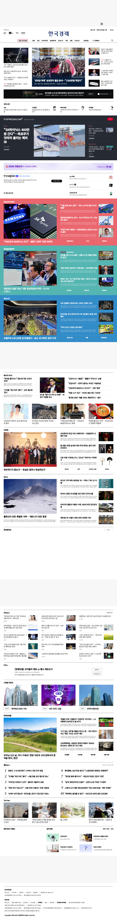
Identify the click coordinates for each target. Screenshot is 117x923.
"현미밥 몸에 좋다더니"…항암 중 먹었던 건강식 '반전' (84, 776)
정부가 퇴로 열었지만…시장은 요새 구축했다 (100, 820)
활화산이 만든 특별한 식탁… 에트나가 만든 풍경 (25, 516)
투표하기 (97, 669)
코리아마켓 (44, 41)
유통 (71, 41)
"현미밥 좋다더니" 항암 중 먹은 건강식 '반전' (18, 379)
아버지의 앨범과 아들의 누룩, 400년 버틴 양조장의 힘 (78, 505)
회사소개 (7, 892)
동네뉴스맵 (70, 338)
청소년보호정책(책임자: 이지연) (77, 902)
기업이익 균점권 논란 (95, 110)
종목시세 (86, 290)
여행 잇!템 (106, 755)
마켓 (104, 241)
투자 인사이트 (92, 144)
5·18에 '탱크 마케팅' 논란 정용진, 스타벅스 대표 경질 (107, 72)
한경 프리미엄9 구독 (102, 30)
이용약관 (52, 902)
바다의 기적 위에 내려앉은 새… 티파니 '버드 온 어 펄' (78, 481)
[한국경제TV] (11, 33)
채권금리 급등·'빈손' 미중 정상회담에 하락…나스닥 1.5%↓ (26, 290)
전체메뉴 (96, 41)
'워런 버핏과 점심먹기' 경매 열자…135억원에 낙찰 (78, 268)
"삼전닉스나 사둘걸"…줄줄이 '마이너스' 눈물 (84, 378)
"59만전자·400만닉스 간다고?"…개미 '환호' (84, 388)
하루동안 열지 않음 (104, 94)
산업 (38, 41)
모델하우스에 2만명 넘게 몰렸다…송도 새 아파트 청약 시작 (30, 338)
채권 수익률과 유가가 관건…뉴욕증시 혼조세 (52, 626)
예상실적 (69, 290)
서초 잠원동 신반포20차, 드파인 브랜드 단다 (76, 303)
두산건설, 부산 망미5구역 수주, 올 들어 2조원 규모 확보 (78, 315)
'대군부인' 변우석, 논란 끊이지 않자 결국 (15, 422)
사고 (112, 829)
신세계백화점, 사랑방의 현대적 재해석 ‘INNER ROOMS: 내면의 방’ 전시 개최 (77, 744)
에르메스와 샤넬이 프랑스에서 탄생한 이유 (75, 517)
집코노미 (60, 41)
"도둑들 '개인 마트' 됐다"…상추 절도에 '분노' (18, 391)
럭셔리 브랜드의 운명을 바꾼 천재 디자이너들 (76, 493)
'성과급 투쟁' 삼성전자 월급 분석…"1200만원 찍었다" (58, 80)
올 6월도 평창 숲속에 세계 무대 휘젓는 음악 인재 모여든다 (77, 446)
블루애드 (35, 892)
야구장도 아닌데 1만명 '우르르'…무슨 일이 (44, 422)
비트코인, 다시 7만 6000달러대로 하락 (52, 645)
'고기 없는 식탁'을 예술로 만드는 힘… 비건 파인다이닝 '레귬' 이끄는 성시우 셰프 (78, 732)
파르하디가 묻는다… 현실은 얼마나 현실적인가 (24, 469)
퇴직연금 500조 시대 (15, 708)
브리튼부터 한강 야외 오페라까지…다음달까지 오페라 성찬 (78, 434)
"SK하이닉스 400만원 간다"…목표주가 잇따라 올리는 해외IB (16, 135)
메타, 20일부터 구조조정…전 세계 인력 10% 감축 (107, 83)
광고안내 (28, 892)
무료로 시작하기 (56, 181)
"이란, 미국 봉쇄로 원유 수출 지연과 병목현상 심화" (15, 645)
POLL (6, 665)
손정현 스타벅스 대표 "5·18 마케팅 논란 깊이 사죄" (90, 655)
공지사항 (50, 829)
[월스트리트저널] (17, 33)
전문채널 (86, 41)
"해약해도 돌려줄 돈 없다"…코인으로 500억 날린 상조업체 (86, 793)
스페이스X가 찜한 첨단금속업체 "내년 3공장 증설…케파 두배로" (88, 788)
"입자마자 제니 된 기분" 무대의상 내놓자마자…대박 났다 (15, 617)
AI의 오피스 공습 (51, 708)
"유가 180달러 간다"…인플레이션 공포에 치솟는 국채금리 (16, 78)
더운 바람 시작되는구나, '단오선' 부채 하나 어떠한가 (78, 458)
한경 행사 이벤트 (9, 829)
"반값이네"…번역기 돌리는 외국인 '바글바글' (84, 383)
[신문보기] (5, 33)
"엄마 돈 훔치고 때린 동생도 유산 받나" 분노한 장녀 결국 (43, 820)
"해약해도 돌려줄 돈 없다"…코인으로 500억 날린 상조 (15, 85)
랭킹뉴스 (7, 765)
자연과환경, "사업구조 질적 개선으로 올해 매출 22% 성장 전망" (15, 626)
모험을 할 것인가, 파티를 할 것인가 (41, 111)
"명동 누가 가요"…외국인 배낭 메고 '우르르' (84, 393)
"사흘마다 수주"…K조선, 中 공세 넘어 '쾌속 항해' (107, 62)
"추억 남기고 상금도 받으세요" (71, 327)
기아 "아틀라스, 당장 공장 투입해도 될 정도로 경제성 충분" (16, 66)
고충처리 (21, 892)
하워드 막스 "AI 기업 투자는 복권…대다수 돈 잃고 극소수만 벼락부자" (78, 280)
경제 (33, 41)
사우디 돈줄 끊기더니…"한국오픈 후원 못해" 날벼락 (90, 636)
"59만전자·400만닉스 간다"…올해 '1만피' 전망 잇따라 (28, 241)
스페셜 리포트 (8, 682)
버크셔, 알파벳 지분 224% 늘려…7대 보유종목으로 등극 (15, 636)
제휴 (13, 902)
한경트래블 (7, 715)
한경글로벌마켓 (9, 249)
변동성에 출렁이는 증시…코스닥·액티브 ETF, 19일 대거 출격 (78, 218)
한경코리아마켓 (9, 202)
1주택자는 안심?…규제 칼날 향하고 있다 (15, 820)
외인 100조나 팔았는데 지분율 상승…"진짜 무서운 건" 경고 (52, 636)
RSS (46, 902)
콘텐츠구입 (18, 902)
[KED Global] (23, 33)
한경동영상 (7, 530)
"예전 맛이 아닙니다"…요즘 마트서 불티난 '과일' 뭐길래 (28, 788)
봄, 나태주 (63, 819)
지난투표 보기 (96, 674)
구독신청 (14, 892)
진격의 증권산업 (89, 708)
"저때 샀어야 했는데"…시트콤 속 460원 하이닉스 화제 (72, 422)
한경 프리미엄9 (23, 41)
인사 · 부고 (106, 829)
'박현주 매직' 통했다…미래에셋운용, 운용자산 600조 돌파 (78, 230)
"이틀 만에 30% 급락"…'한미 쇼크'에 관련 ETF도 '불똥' (78, 206)
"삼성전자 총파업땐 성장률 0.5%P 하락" (54, 654)
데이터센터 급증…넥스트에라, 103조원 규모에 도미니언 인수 (90, 626)
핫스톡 (5, 126)
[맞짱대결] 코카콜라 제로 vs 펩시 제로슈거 (33, 669)
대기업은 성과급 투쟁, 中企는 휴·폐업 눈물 (16, 111)
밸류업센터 (104, 338)
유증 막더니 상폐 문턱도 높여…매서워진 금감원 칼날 (15, 72)
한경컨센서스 (70, 241)
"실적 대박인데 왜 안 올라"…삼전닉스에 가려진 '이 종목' (85, 782)
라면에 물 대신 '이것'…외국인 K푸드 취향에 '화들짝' (101, 422)
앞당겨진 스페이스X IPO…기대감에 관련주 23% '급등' (96, 131)
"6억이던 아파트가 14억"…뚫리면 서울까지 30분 (26, 782)
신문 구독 (92, 30)
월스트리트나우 (67, 252)
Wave (6, 477)
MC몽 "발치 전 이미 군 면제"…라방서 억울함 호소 (52, 395)
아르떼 (6, 430)
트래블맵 (67, 755)
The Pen (7, 800)
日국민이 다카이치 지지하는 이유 (69, 111)
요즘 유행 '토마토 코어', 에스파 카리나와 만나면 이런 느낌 (52, 617)
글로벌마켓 (53, 41)
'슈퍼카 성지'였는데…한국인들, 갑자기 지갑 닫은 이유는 (28, 793)
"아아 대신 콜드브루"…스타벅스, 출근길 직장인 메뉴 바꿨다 (90, 645)
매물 (87, 338)
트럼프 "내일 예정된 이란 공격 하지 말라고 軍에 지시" (107, 51)
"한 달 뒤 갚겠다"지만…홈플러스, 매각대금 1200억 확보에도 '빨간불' (15, 655)
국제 (66, 41)
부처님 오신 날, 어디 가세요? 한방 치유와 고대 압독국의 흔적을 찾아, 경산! (29, 756)
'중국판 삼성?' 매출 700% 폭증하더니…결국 (84, 397)
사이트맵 (32, 902)
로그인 (111, 30)
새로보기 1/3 (109, 612)
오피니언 (76, 41)
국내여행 (80, 755)
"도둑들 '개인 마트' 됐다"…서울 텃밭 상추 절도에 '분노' (28, 776)
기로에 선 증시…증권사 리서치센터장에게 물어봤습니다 (96, 149)
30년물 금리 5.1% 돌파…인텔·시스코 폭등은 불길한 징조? (78, 256)
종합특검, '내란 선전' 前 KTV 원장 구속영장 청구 (95, 616)
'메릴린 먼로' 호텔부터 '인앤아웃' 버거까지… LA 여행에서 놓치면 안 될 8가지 (78, 720)
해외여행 (93, 755)
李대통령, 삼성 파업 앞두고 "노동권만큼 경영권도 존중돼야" (86, 770)
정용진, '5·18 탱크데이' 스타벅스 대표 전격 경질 (25, 770)
